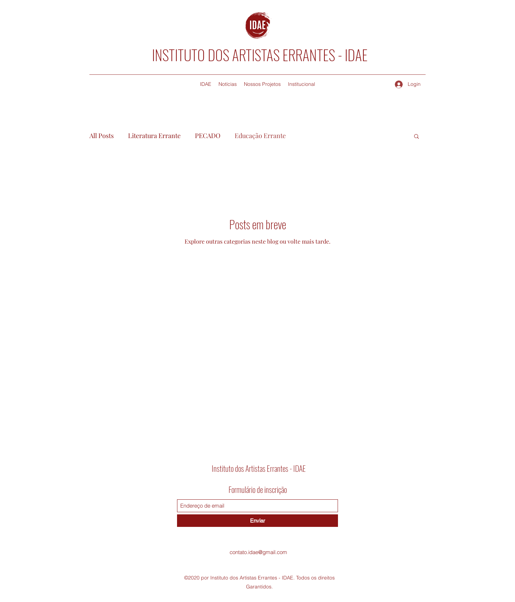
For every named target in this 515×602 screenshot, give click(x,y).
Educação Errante (260, 135)
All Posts (101, 135)
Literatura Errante (154, 135)
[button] (416, 137)
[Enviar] (257, 520)
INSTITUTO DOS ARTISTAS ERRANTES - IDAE (260, 54)
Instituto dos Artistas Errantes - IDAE (259, 468)
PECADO (207, 135)
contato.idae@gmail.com (258, 552)
